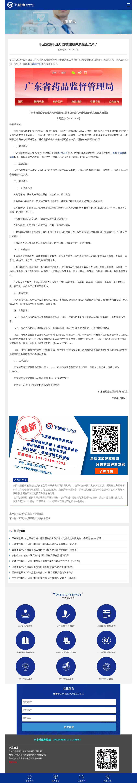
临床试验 (62, 153)
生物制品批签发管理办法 (31, 513)
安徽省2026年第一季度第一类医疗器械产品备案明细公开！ (41, 555)
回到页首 (30, 778)
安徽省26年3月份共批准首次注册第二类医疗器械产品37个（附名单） (46, 561)
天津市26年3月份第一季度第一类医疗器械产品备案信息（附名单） (45, 544)
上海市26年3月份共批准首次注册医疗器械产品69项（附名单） (43, 567)
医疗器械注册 (34, 64)
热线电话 (107, 778)
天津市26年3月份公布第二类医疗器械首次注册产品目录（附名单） (45, 550)
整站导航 (13, 762)
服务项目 (55, 778)
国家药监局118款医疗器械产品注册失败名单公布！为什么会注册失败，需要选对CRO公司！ (58, 538)
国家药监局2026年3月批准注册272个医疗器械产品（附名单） (42, 572)
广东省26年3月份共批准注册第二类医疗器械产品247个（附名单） (45, 578)
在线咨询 (81, 778)
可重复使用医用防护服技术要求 (34, 518)
